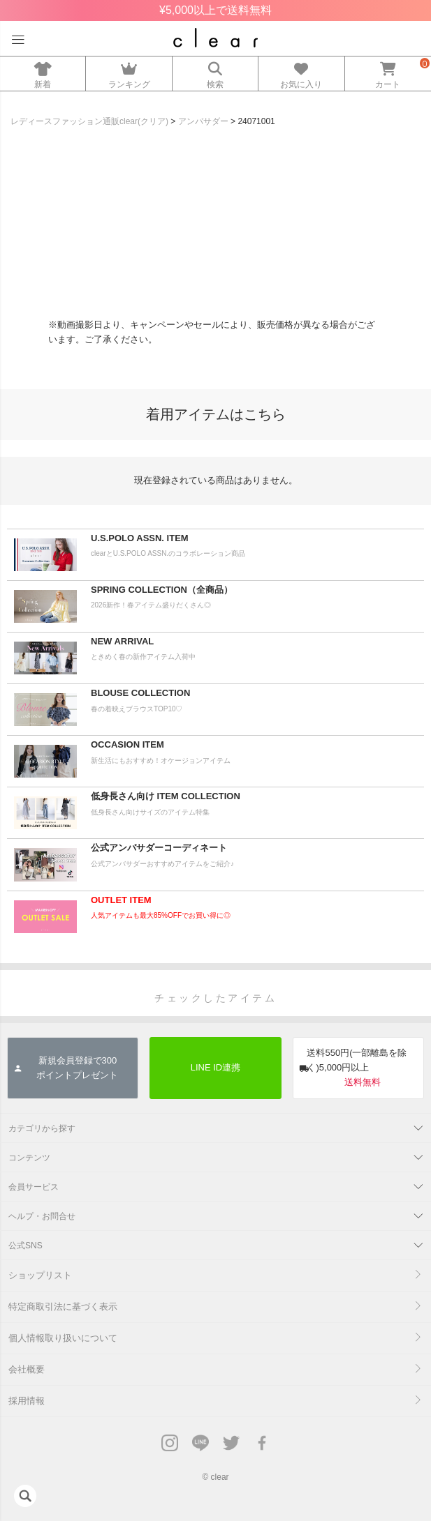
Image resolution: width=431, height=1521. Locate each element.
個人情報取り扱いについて (62, 1338)
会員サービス (33, 1187)
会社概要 (26, 1369)
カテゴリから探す (41, 1128)
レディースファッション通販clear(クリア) (89, 121)
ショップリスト (40, 1275)
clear (220, 1477)
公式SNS (25, 1245)
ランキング (128, 72)
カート (388, 72)
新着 (42, 72)
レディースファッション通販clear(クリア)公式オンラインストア (215, 37)
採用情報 (26, 1400)
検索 (215, 72)
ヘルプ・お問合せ (41, 1216)
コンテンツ (29, 1158)
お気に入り (301, 72)
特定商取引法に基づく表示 (62, 1306)
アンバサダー (203, 121)
